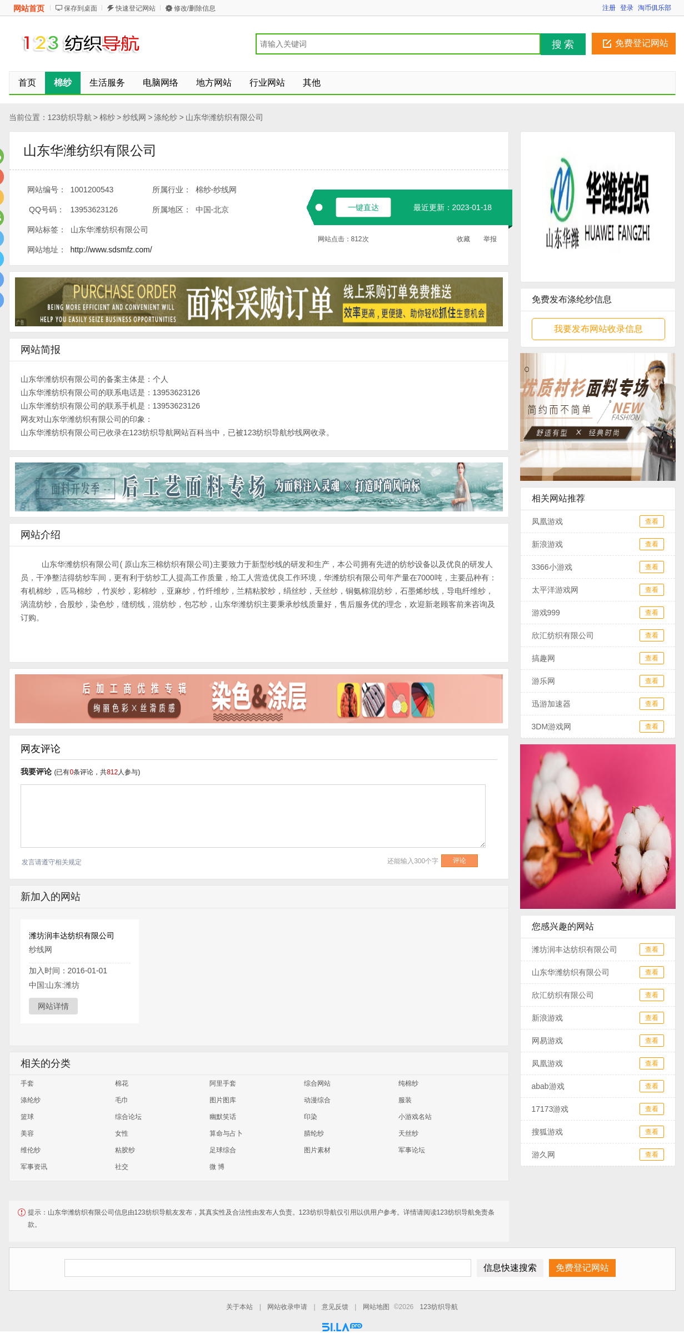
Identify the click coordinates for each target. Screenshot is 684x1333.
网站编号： (46, 189)
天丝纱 (408, 1133)
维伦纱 (31, 1150)
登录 (626, 8)
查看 (651, 521)
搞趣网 (543, 658)
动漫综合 (317, 1100)
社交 (121, 1167)
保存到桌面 (80, 8)
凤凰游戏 (547, 521)
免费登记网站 (641, 43)
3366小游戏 (552, 567)
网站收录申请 (287, 1307)
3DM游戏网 (552, 726)
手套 (27, 1083)
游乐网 (543, 681)
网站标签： (46, 229)
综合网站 (317, 1083)
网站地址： (46, 249)
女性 (121, 1133)
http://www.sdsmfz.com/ (111, 249)
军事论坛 (411, 1150)
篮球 (27, 1117)
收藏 (463, 239)
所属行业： (171, 189)
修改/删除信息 (195, 8)
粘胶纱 (125, 1150)
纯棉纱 (408, 1083)
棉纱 (107, 117)
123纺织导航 (70, 117)
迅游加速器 (551, 703)
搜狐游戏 (547, 1131)
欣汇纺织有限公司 (563, 635)
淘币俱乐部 (654, 8)
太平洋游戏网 (555, 589)
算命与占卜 (226, 1133)
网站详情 (53, 1006)
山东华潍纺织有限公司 (224, 117)
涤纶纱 (165, 117)
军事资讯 (34, 1167)
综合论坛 (128, 1117)
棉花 (121, 1083)
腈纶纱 (314, 1133)
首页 (27, 82)
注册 (609, 8)
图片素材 (317, 1150)
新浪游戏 (547, 544)
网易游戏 (547, 1040)
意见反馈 (335, 1307)
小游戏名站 (415, 1117)
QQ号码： (46, 209)
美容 (27, 1133)
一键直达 (363, 207)
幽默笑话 (222, 1117)
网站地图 (376, 1307)
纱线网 (134, 117)
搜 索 (563, 44)
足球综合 (222, 1150)
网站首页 (28, 8)
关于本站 (239, 1307)
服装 (405, 1100)
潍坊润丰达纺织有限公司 (71, 935)
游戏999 (546, 612)
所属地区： (171, 209)
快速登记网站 (136, 8)
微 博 (216, 1167)
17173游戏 (550, 1109)
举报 (490, 239)
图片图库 (222, 1100)
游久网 (543, 1154)
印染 (310, 1117)
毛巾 (121, 1100)
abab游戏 (548, 1086)
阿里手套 (222, 1083)
